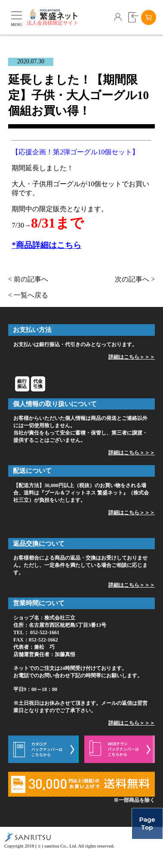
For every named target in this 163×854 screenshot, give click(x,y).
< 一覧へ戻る (28, 295)
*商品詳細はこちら (46, 245)
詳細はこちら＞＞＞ (131, 357)
